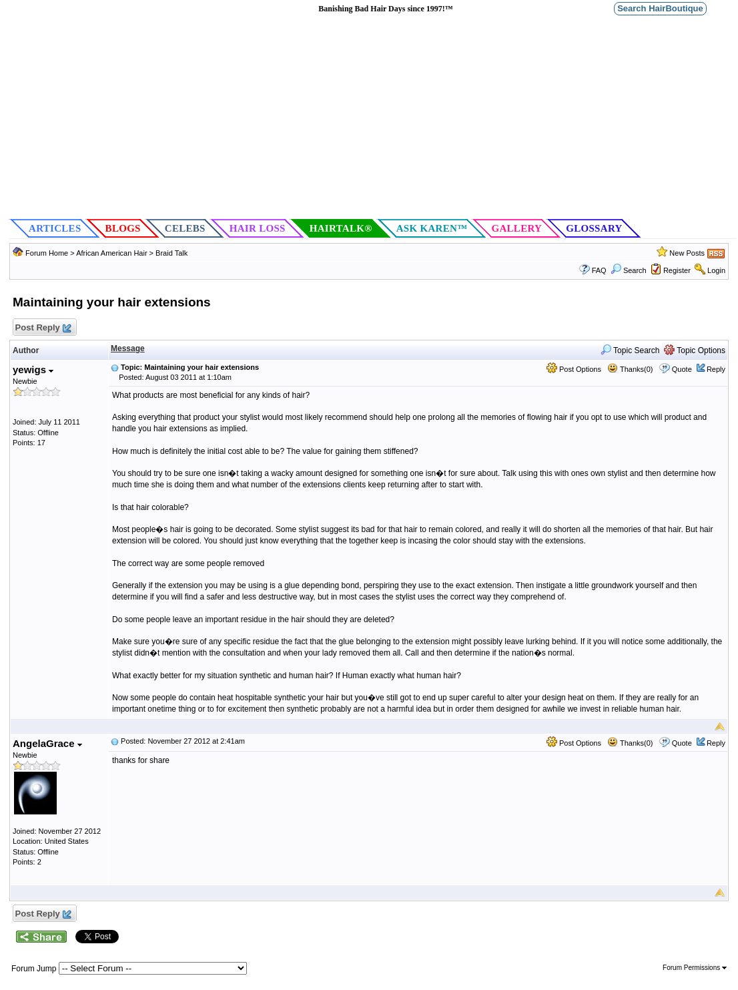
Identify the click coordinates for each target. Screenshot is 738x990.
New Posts (687, 253)
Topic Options (694, 350)
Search (629, 270)
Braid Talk (171, 253)
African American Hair (111, 253)
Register (677, 270)
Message (128, 348)
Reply (716, 369)
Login (716, 270)
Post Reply (43, 328)
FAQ (599, 270)
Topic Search (630, 350)
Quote (682, 369)
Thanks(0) (630, 369)
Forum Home (46, 253)
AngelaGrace (47, 743)
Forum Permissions (695, 967)
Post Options (573, 369)
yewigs (33, 369)
